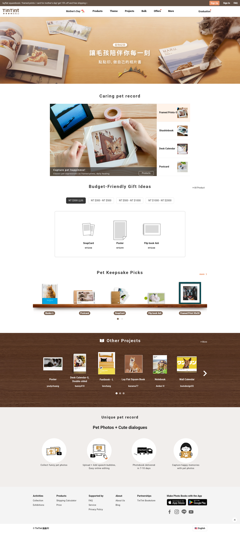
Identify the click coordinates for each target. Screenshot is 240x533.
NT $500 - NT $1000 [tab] (130, 200)
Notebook (160, 379)
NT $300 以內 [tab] (76, 200)
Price (59, 505)
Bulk (144, 11)
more (203, 274)
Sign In (226, 3)
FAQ (236, 3)
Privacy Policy (96, 509)
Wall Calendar (187, 379)
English (201, 528)
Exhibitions (38, 505)
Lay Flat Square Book (133, 379)
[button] (53, 363)
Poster (52, 379)
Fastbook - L (106, 379)
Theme (114, 11)
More (204, 342)
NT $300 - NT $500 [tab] (101, 200)
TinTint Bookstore (146, 500)
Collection (38, 500)
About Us (120, 500)
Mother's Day (75, 11)
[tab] (97, 11)
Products (98, 11)
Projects (129, 11)
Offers (157, 11)
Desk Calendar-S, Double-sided (79, 379)
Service (92, 505)
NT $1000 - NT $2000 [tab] (159, 200)
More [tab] (171, 11)
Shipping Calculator (66, 500)
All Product (199, 187)
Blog (118, 505)
